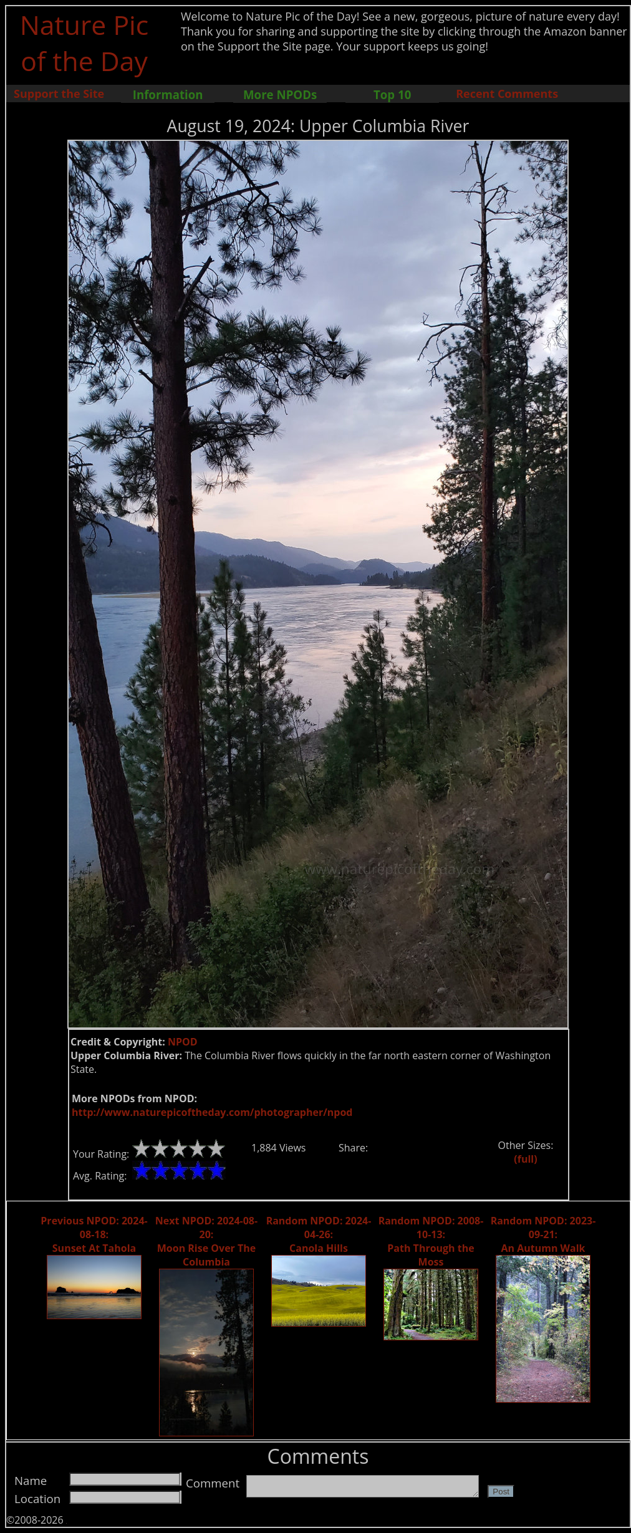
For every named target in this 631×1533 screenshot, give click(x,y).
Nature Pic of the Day (84, 42)
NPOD (183, 1042)
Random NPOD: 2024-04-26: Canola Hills (319, 1234)
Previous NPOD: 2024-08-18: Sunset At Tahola (94, 1234)
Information (168, 94)
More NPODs (280, 94)
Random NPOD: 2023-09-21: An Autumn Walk (543, 1234)
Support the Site (59, 93)
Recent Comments (507, 93)
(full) (525, 1159)
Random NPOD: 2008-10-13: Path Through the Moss (431, 1241)
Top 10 (392, 94)
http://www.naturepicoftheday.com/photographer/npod (212, 1112)
